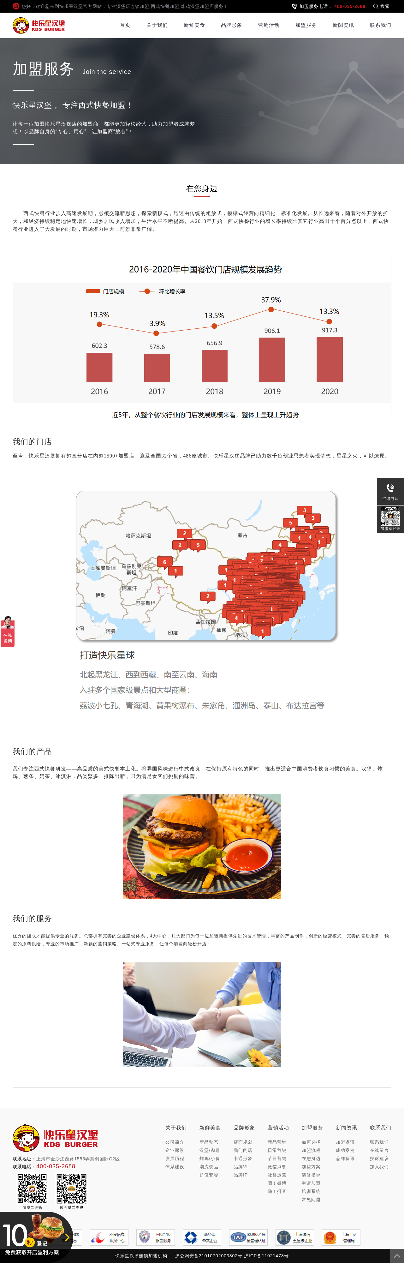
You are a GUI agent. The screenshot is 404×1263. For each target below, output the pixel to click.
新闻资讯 (343, 25)
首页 (125, 25)
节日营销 (277, 1158)
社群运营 (277, 1174)
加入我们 (379, 1166)
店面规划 (243, 1142)
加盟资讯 (345, 1142)
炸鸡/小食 (209, 1158)
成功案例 (345, 1150)
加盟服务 (306, 25)
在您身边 (311, 1158)
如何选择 (311, 1142)
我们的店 (243, 1150)
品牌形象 (231, 25)
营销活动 (269, 25)
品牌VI (241, 1166)
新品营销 (277, 1142)
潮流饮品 (208, 1166)
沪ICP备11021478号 (266, 1255)
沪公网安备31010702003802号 (208, 1255)
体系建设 (174, 1166)
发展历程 (174, 1158)
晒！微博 (277, 1183)
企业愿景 (174, 1150)
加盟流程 (311, 1150)
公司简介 (174, 1142)
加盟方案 (311, 1166)
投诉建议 (379, 1158)
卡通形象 (243, 1158)
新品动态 (208, 1142)
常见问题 (311, 1199)
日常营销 (277, 1150)
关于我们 (157, 25)
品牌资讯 (345, 1158)
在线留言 (379, 1150)
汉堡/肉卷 (209, 1150)
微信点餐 (277, 1166)
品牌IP (241, 1174)
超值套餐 (208, 1174)
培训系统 (311, 1191)
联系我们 (380, 25)
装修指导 (311, 1174)
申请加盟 (311, 1183)
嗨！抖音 (277, 1191)
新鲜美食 (194, 25)
